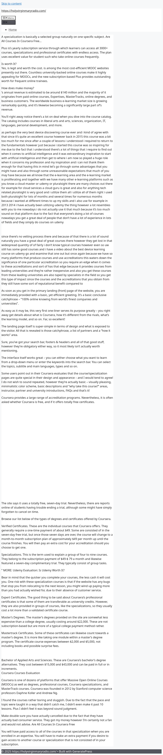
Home (13, 30)
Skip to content (11, 4)
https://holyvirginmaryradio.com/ (23, 11)
